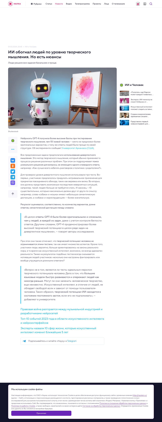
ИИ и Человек (30, 47)
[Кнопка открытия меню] (36, 4)
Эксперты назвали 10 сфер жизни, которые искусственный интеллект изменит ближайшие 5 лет (58, 330)
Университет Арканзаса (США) (78, 148)
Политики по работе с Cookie (23, 411)
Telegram (72, 341)
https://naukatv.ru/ (140, 401)
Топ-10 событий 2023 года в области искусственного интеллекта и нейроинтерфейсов (62, 321)
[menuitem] (49, 4)
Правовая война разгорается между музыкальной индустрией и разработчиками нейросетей (62, 311)
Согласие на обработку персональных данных (101, 411)
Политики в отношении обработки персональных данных (122, 409)
